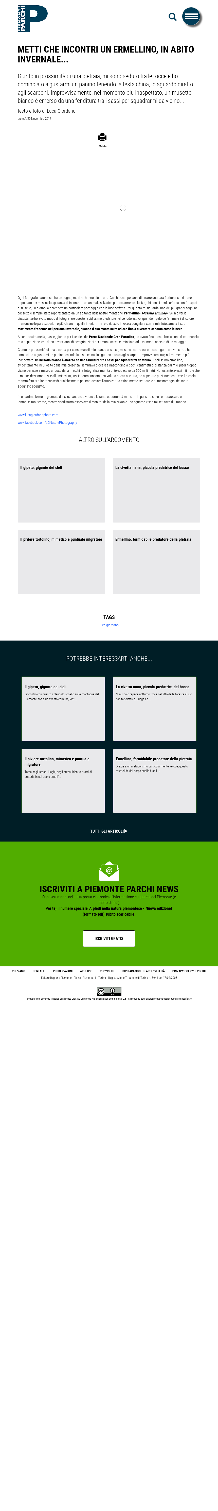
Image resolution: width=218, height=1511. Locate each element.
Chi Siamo (18, 971)
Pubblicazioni (62, 971)
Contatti (39, 971)
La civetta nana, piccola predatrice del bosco (152, 467)
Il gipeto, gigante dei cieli (41, 467)
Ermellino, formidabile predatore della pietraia (153, 539)
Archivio (86, 971)
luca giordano (109, 625)
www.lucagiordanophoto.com (38, 414)
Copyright (107, 971)
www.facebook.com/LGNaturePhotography (47, 422)
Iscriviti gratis (109, 938)
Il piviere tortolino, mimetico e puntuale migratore (61, 539)
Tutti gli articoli (107, 831)
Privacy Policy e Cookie (189, 971)
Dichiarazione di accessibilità (143, 971)
